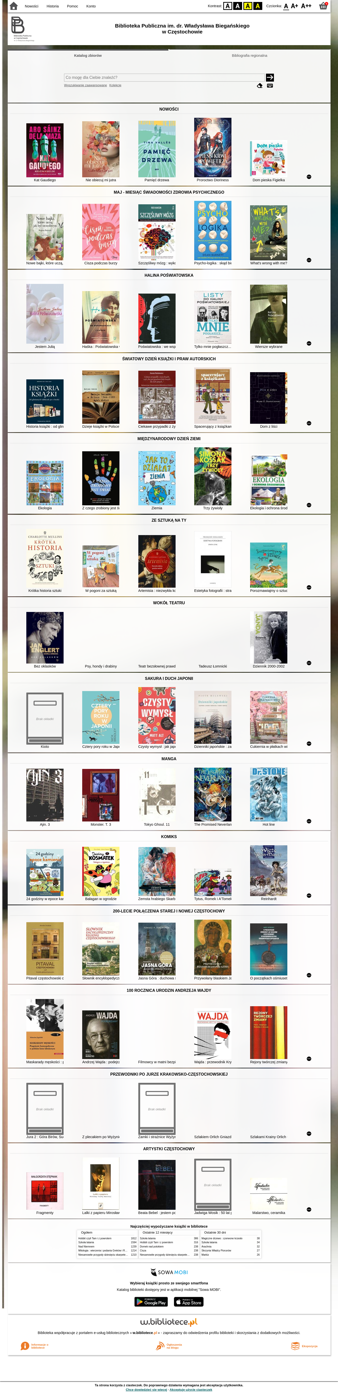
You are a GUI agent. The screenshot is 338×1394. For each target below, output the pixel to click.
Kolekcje (115, 85)
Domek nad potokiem (152, 1246)
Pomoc (72, 6)
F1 (294, 5)
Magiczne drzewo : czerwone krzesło (222, 1238)
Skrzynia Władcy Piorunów (216, 1250)
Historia (53, 6)
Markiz (205, 1254)
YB (247, 5)
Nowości (31, 6)
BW (238, 5)
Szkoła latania (86, 1242)
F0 (286, 5)
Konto (91, 6)
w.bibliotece (145, 1333)
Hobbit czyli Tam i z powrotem (95, 1238)
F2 (306, 5)
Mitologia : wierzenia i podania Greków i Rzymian (105, 1250)
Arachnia (207, 1246)
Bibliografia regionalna (249, 56)
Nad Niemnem (86, 1246)
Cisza (143, 1250)
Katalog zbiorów (88, 56)
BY (258, 5)
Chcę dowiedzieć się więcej (146, 1390)
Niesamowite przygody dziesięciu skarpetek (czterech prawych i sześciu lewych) (122, 1254)
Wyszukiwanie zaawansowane (85, 85)
